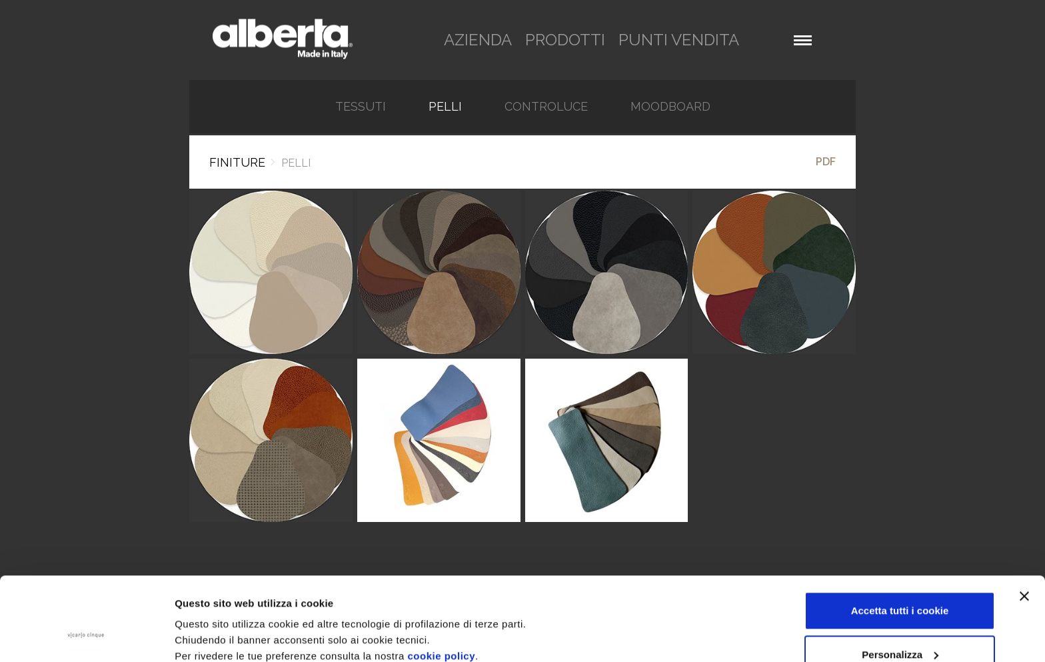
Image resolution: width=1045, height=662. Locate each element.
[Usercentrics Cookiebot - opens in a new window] (86, 636)
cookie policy (441, 584)
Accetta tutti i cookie (900, 539)
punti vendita (678, 39)
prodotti (565, 39)
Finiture (237, 162)
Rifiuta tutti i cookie (899, 626)
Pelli (445, 107)
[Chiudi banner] (1024, 524)
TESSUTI (360, 107)
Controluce (546, 107)
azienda (478, 39)
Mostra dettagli (211, 621)
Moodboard (670, 107)
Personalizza (900, 583)
